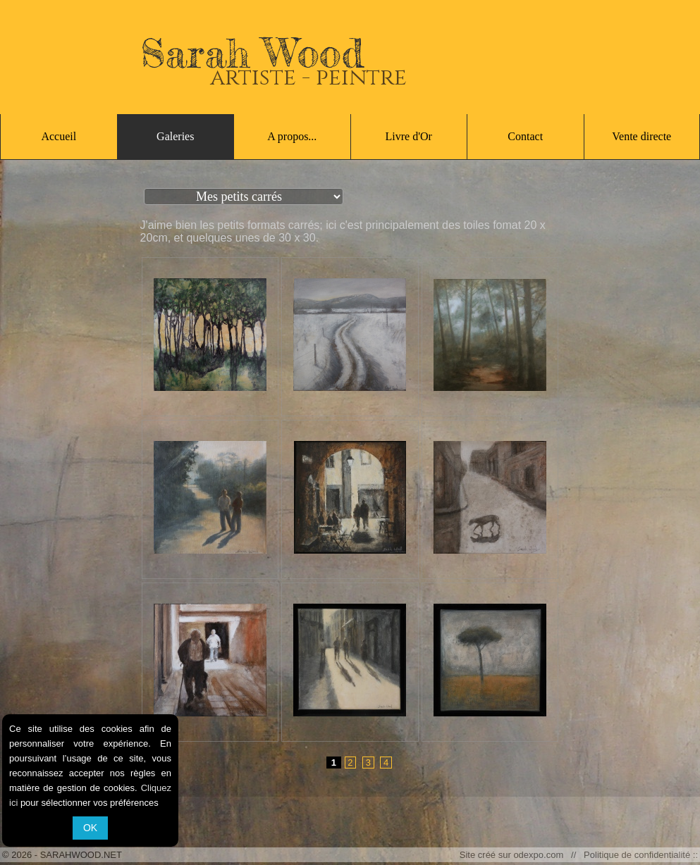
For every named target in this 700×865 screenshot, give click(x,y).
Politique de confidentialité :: (638, 855)
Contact (525, 136)
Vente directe (641, 136)
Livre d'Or (409, 136)
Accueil (58, 136)
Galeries (175, 136)
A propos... (292, 136)
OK (90, 827)
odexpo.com (540, 855)
